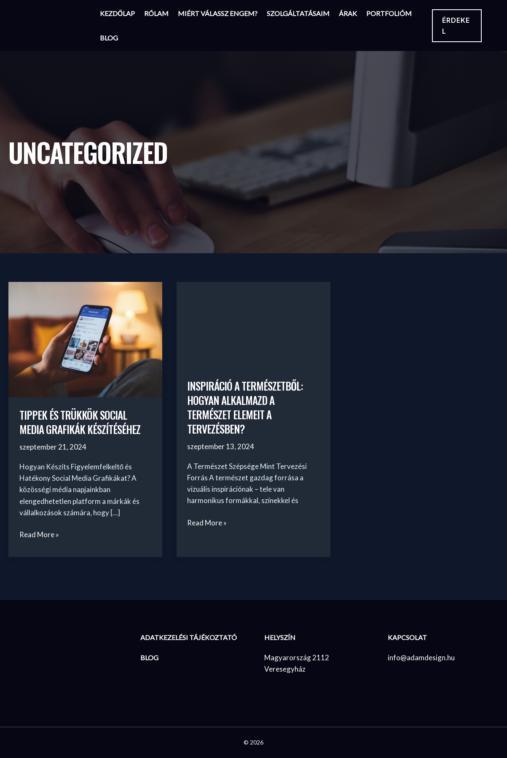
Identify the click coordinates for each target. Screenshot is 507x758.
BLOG (149, 657)
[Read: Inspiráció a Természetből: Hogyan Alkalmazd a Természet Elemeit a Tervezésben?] (253, 324)
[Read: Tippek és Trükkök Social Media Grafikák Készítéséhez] (85, 338)
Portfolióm (389, 13)
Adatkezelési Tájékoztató (188, 637)
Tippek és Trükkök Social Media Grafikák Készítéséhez (82, 422)
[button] (457, 25)
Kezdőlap (117, 13)
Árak (348, 13)
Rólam (156, 13)
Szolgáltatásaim (298, 13)
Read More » (39, 534)
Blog (109, 38)
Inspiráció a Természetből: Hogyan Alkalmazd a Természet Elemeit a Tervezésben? (247, 407)
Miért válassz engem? (218, 13)
